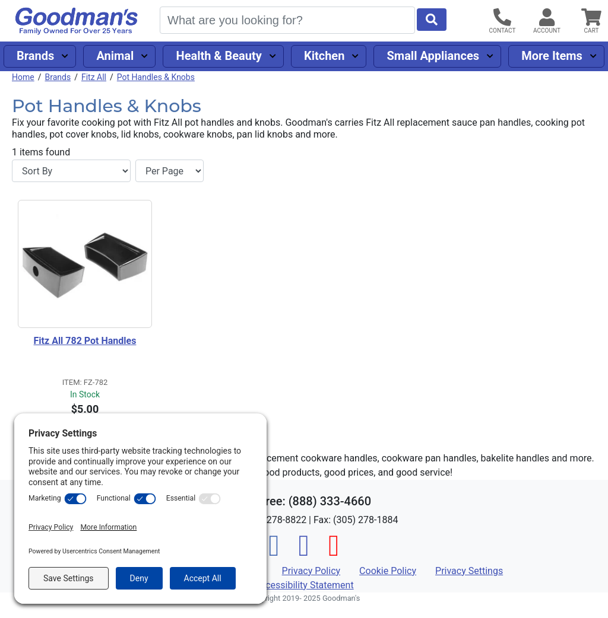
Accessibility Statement (303, 585)
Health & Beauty (219, 56)
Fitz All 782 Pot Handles (85, 340)
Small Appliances (433, 56)
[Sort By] (71, 171)
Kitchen (324, 56)
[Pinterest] (334, 552)
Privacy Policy (311, 570)
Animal (115, 56)
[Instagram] (304, 552)
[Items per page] (169, 171)
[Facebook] (274, 552)
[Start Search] (431, 19)
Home (23, 77)
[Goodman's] (76, 21)
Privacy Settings (469, 570)
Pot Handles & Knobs (156, 77)
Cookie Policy (387, 570)
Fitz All (93, 77)
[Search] (287, 20)
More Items (551, 56)
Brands (35, 56)
